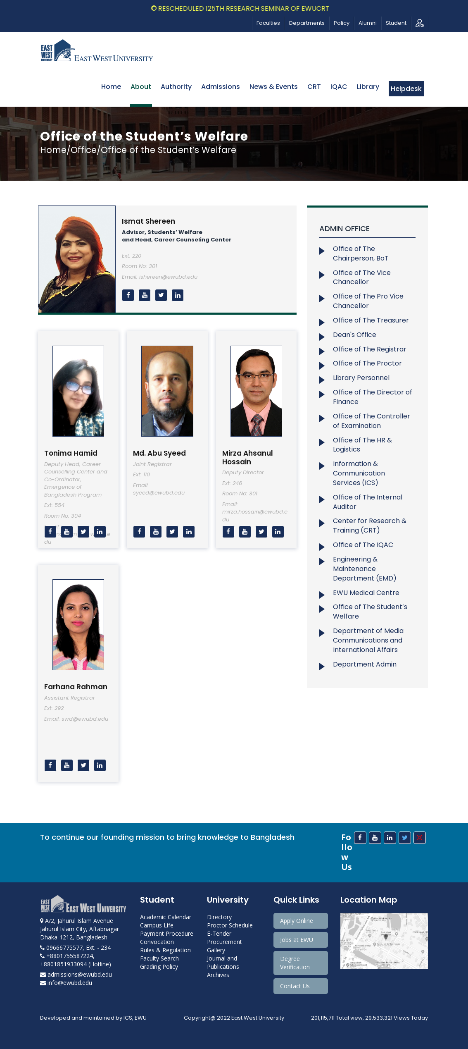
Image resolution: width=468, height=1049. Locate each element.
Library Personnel (361, 377)
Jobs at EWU (296, 940)
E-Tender (219, 933)
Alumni (368, 23)
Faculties (268, 23)
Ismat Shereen (148, 221)
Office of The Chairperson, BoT (361, 253)
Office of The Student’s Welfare (370, 611)
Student (396, 23)
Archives (218, 975)
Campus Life (156, 925)
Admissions (220, 86)
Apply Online (296, 921)
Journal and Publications (223, 962)
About (141, 86)
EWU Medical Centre (366, 592)
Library (368, 86)
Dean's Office (354, 334)
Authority (176, 86)
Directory (219, 917)
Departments (307, 23)
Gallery (216, 950)
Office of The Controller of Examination (371, 420)
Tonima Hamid (70, 453)
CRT (314, 86)
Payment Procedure (166, 933)
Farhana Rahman (75, 687)
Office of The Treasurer (371, 320)
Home (111, 86)
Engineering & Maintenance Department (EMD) (365, 568)
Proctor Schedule (230, 925)
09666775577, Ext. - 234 (75, 947)
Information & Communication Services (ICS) (359, 473)
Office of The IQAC (363, 545)
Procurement (224, 942)
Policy (341, 23)
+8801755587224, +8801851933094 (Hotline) (75, 960)
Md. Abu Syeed (159, 453)
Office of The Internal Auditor (367, 501)
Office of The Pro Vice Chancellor (368, 301)
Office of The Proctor (367, 363)
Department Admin (365, 664)
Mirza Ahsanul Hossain (247, 457)
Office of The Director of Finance (372, 396)
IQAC (338, 86)
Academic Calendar (165, 917)
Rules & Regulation (165, 950)
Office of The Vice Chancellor (362, 277)
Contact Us (295, 986)
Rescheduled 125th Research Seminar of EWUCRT (251, 8)
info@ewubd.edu (66, 983)
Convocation (157, 942)
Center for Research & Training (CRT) (369, 525)
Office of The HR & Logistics (362, 444)
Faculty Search (159, 958)
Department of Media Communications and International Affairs (368, 640)
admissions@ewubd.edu (76, 974)
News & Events (273, 86)
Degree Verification (295, 963)
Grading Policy (159, 966)
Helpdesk (406, 88)
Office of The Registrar (369, 349)
